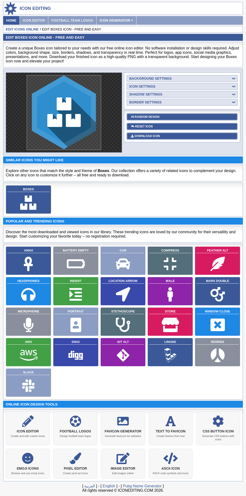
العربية (89, 485)
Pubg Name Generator (142, 485)
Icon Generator (116, 20)
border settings (145, 102)
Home (11, 20)
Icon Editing (35, 8)
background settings (150, 78)
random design (145, 117)
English (109, 485)
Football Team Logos (72, 20)
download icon (145, 136)
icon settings (142, 86)
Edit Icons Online (22, 29)
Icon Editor (34, 20)
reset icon (142, 126)
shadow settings (145, 94)
